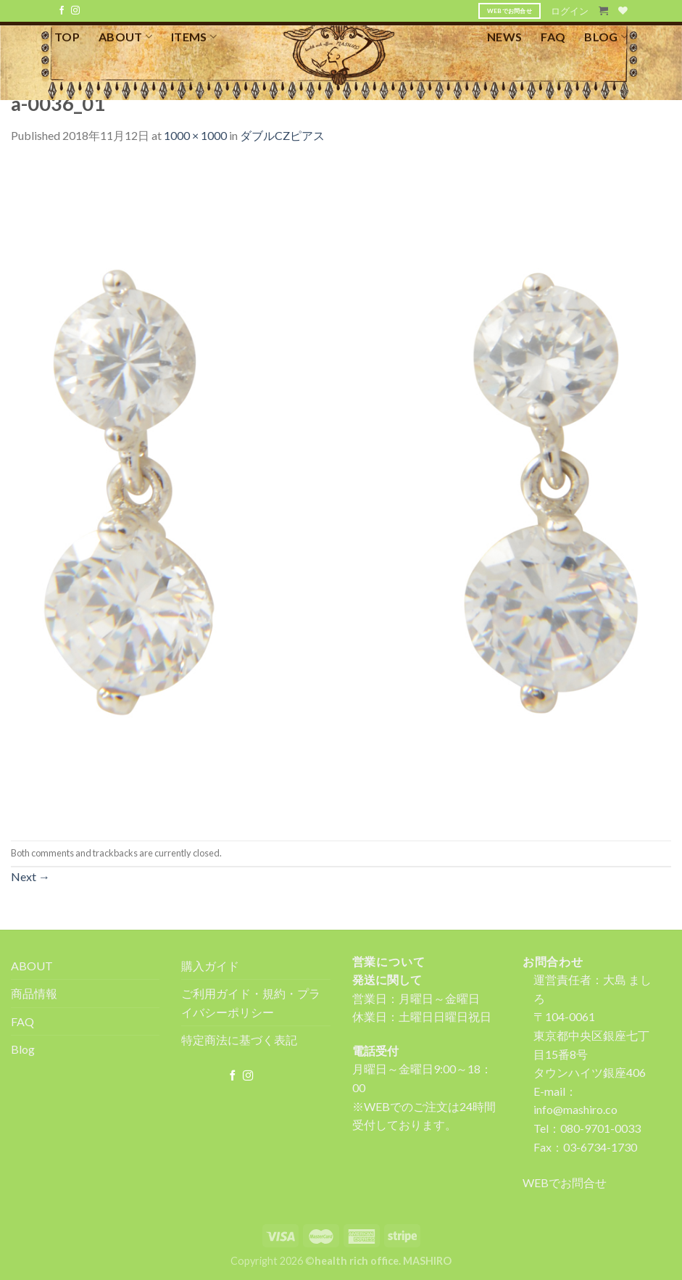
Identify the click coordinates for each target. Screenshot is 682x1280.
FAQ (553, 37)
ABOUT (125, 37)
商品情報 (34, 993)
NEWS (504, 37)
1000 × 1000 (195, 135)
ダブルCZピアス (282, 135)
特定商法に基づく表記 (239, 1039)
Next (30, 876)
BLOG (606, 37)
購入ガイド (210, 966)
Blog (23, 1049)
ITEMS (194, 37)
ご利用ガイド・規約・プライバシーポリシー (250, 1002)
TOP (67, 37)
